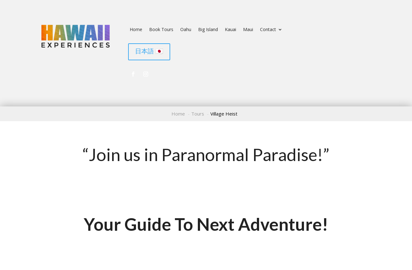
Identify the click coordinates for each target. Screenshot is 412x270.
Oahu (185, 29)
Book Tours (161, 29)
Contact (268, 29)
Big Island (208, 29)
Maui (248, 29)
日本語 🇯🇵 (149, 51)
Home (136, 29)
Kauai (230, 29)
